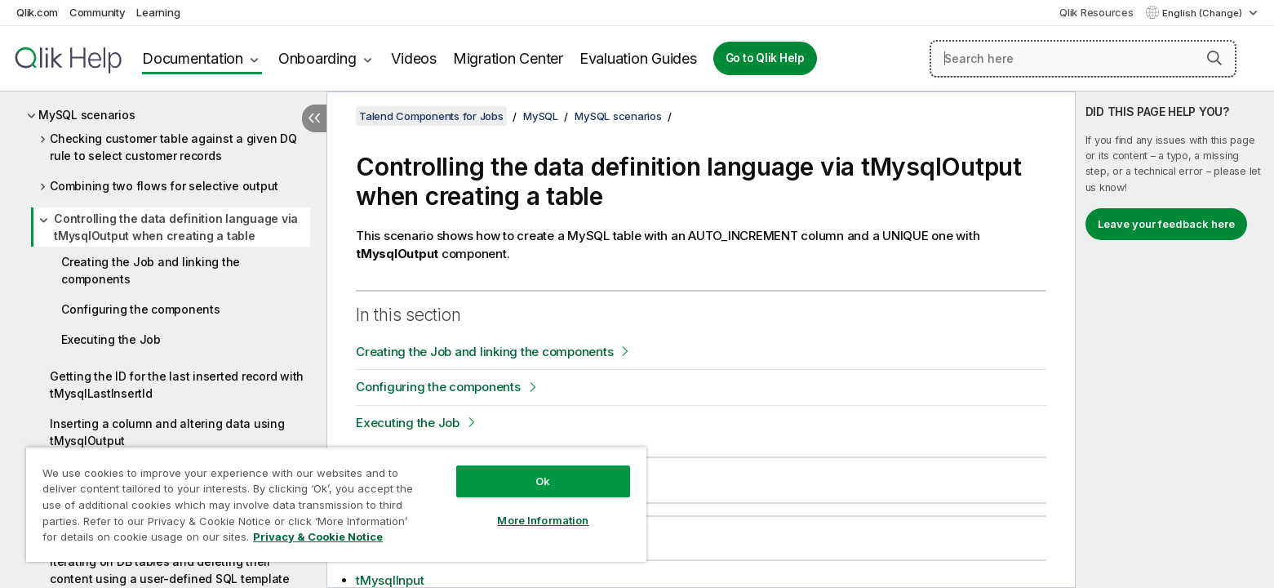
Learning (158, 12)
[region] (336, 504)
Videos (414, 58)
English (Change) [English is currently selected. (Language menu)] (1203, 13)
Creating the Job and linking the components (150, 270)
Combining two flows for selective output (164, 186)
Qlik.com (37, 12)
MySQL (540, 115)
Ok (542, 481)
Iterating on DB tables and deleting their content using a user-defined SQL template (170, 570)
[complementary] (1175, 339)
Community (97, 12)
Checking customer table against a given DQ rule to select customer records (173, 147)
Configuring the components (140, 309)
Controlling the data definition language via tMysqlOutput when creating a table (176, 227)
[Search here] (1083, 59)
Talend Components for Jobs (431, 115)
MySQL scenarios (86, 115)
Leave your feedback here (1166, 223)
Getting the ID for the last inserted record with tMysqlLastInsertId (177, 384)
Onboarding (317, 58)
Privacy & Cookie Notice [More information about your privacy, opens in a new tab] (318, 536)
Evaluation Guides (638, 58)
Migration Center (508, 58)
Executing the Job (111, 339)
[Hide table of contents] (314, 118)
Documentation (192, 58)
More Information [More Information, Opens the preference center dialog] (542, 520)
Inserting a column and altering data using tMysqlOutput (167, 432)
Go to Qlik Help (765, 58)
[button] (1214, 58)
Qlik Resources (1096, 12)
